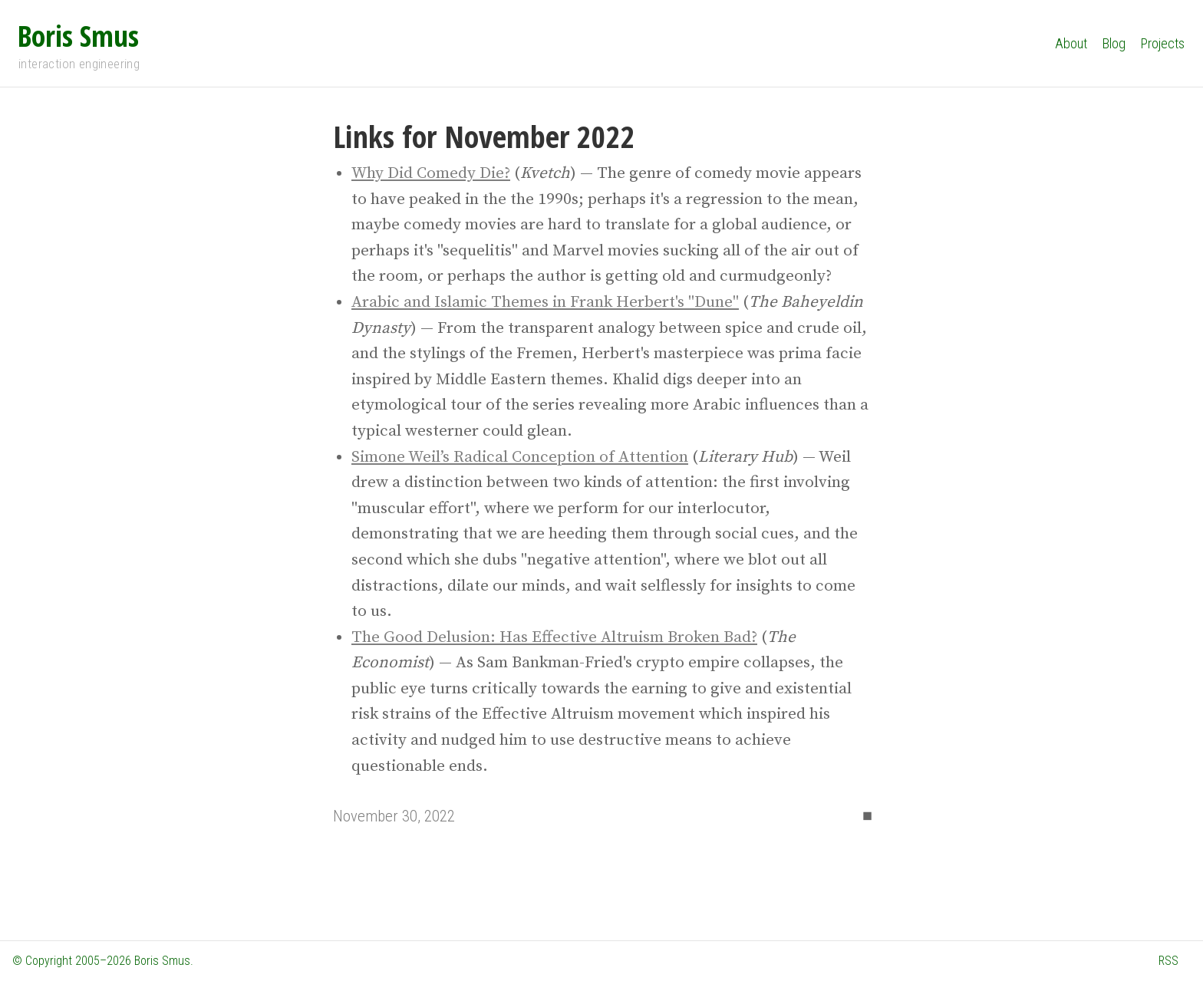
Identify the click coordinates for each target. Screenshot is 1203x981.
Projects (1163, 43)
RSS (1168, 960)
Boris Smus (78, 35)
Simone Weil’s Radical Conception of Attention (519, 457)
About (1071, 43)
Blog (1114, 43)
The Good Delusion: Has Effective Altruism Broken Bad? (554, 637)
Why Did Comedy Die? (430, 173)
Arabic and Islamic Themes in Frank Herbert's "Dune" (545, 302)
